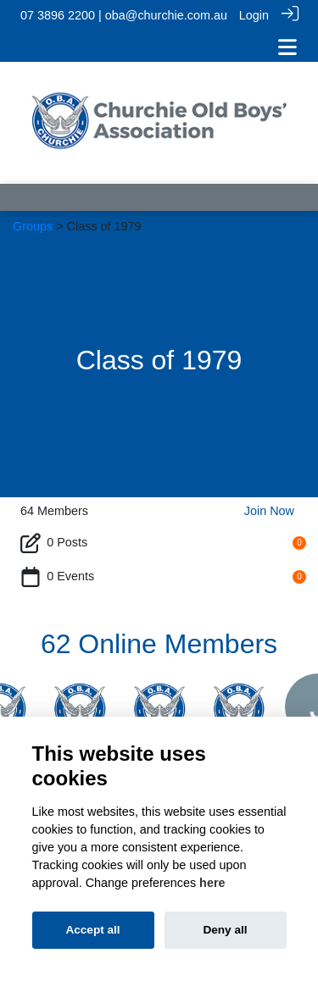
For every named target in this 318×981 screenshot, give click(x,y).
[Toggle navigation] (287, 47)
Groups (33, 223)
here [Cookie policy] (212, 883)
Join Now (269, 508)
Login (254, 15)
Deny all (225, 929)
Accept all (92, 929)
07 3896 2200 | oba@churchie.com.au (123, 15)
